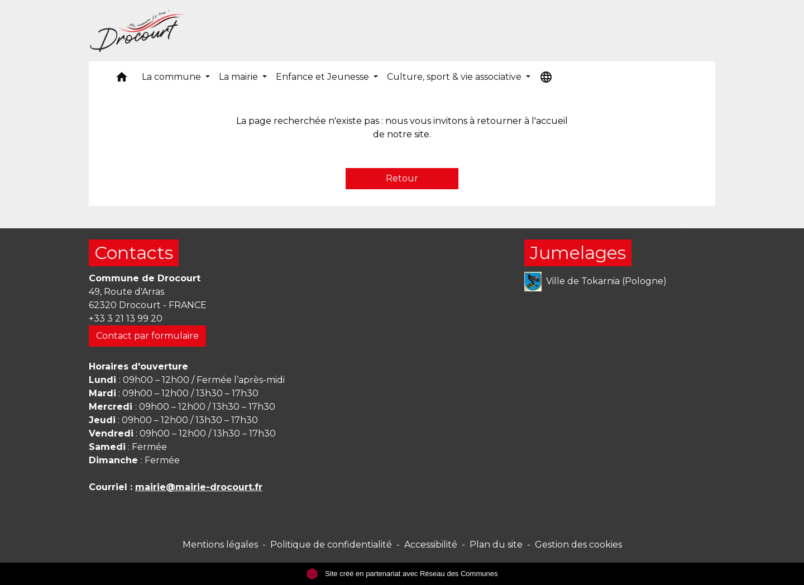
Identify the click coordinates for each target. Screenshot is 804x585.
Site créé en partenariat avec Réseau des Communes (402, 573)
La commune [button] (172, 76)
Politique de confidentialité (331, 544)
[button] (121, 79)
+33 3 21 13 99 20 (125, 318)
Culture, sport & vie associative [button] (455, 76)
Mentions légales (220, 544)
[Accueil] (137, 31)
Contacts (133, 252)
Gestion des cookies (578, 544)
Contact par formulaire (147, 335)
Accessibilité (430, 544)
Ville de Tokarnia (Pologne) (595, 281)
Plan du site (496, 544)
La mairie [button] (239, 76)
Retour (402, 178)
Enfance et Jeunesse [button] (323, 76)
